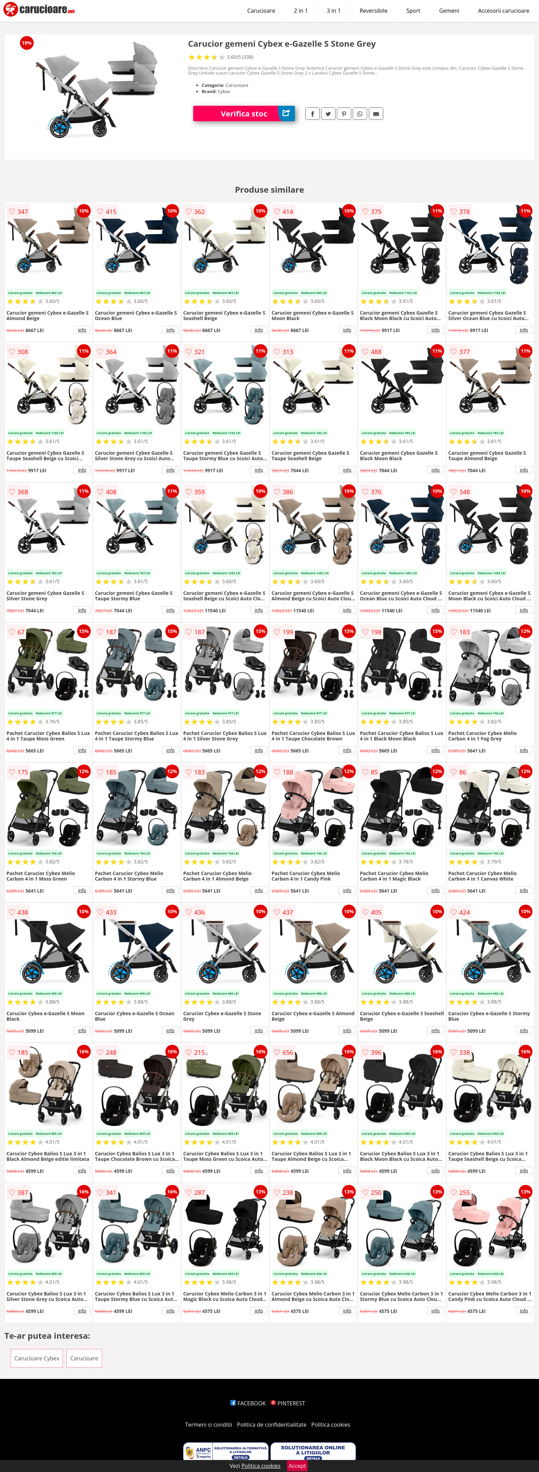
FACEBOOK (248, 1403)
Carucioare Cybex (36, 1358)
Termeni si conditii (208, 1424)
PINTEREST (288, 1403)
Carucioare (261, 10)
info (82, 330)
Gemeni (449, 10)
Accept (297, 1466)
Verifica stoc (258, 113)
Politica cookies (331, 1424)
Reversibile (373, 10)
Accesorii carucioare (503, 10)
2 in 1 (301, 10)
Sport (413, 10)
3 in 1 (334, 10)
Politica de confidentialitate (272, 1424)
